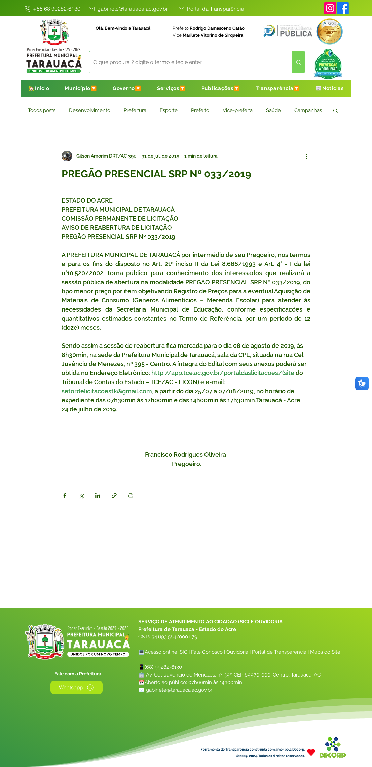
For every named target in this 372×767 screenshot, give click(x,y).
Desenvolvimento (89, 110)
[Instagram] (330, 8)
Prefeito (200, 110)
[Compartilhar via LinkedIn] (98, 495)
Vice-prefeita (238, 110)
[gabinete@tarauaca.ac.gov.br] (128, 9)
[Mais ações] (306, 156)
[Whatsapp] (76, 687)
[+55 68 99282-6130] (51, 9)
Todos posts (41, 110)
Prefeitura (135, 110)
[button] (81, 88)
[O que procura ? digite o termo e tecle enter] (185, 62)
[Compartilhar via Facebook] (65, 495)
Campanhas (308, 110)
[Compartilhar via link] (114, 495)
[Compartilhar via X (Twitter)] (81, 495)
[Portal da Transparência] (211, 9)
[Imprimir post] (130, 495)
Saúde (273, 110)
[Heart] (311, 752)
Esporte (169, 110)
